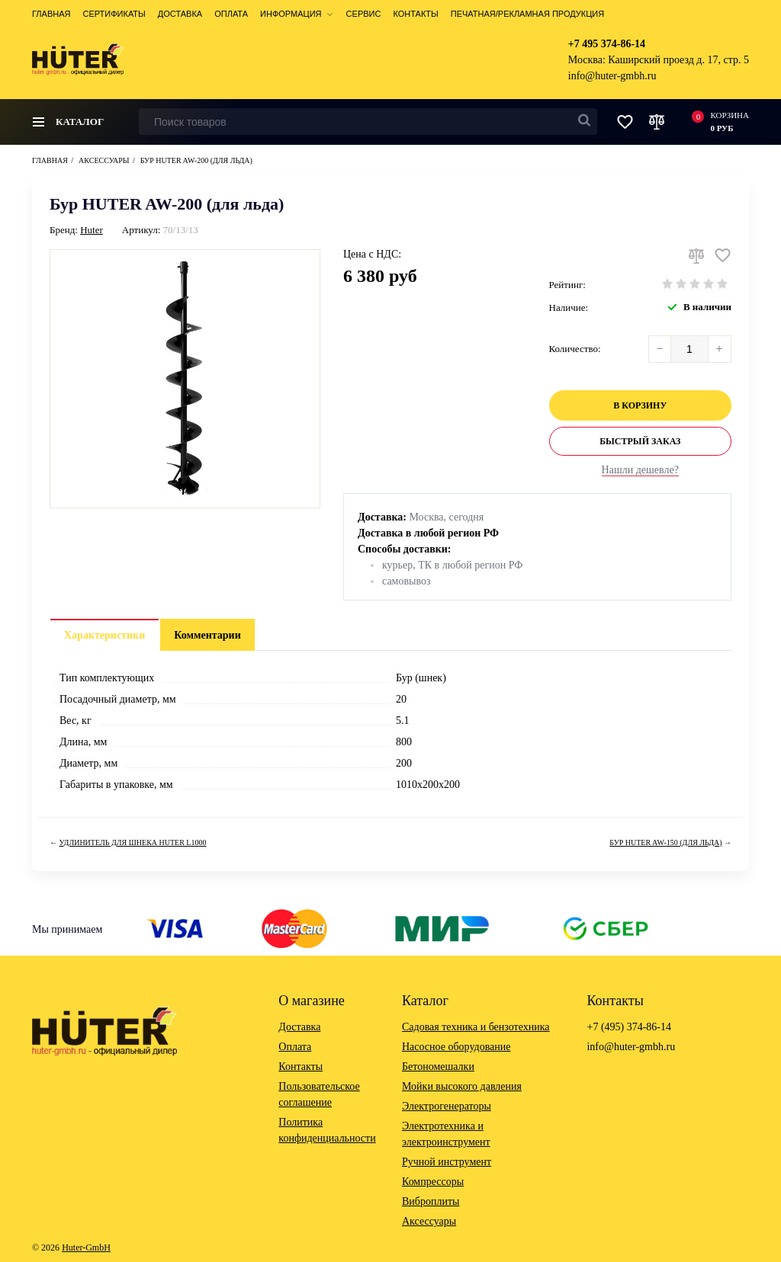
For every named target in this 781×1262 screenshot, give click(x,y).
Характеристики (104, 635)
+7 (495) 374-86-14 (629, 1027)
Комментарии (207, 635)
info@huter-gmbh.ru (612, 76)
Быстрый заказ (639, 441)
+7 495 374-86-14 (606, 44)
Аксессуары (429, 1221)
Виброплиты (430, 1201)
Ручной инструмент (446, 1162)
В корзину (640, 405)
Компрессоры (433, 1181)
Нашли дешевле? (640, 470)
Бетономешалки (438, 1066)
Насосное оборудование (456, 1046)
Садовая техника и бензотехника (476, 1027)
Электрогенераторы (446, 1106)
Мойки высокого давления (462, 1086)
